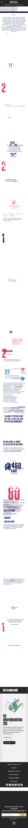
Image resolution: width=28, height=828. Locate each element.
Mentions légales (14, 778)
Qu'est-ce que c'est (14, 764)
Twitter (14, 4)
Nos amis (14, 767)
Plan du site (14, 781)
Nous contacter (14, 774)
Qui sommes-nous (14, 771)
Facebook (20, 4)
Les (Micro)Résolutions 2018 (12, 720)
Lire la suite (9, 742)
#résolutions (7, 737)
